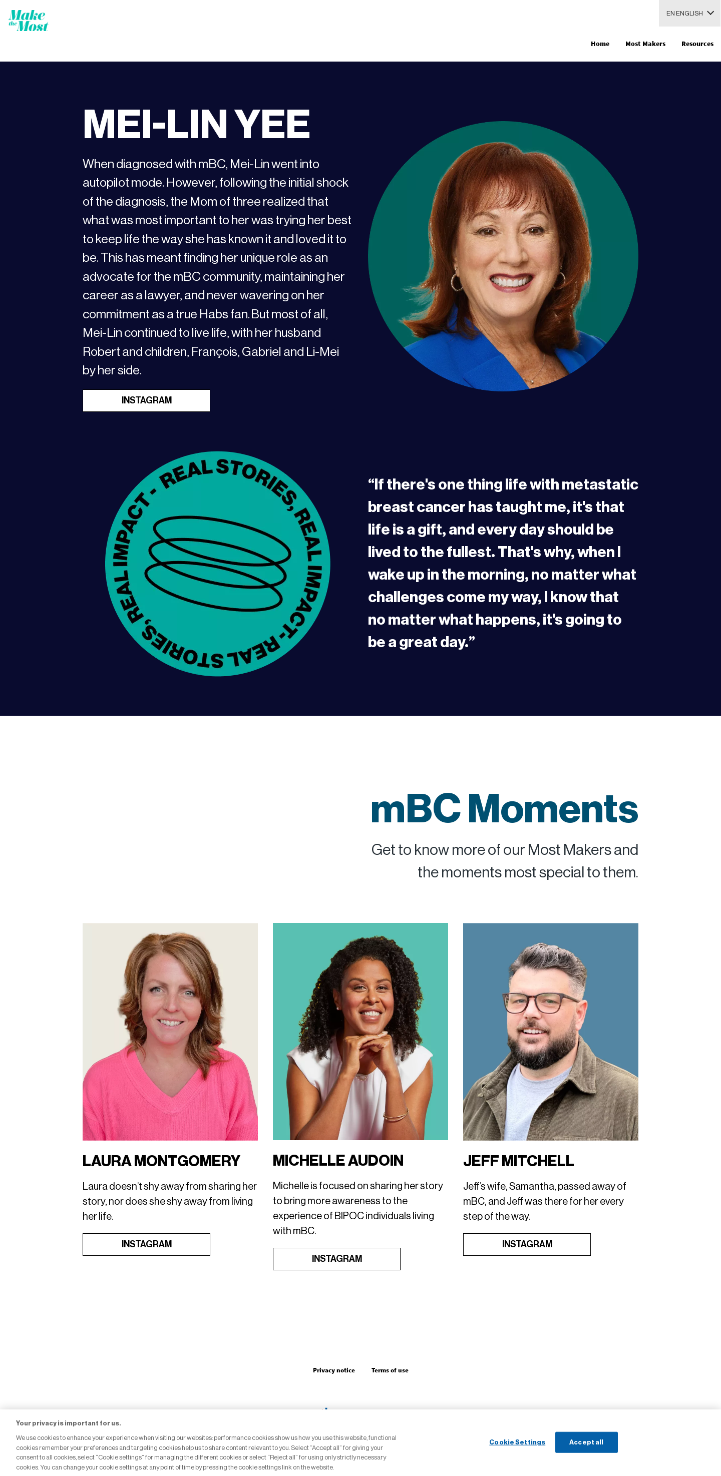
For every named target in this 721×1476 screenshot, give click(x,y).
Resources (697, 43)
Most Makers (645, 43)
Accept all (586, 1447)
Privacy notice (334, 1370)
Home (600, 43)
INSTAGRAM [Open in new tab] (147, 400)
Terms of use (390, 1370)
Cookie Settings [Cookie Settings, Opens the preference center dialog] (517, 1447)
